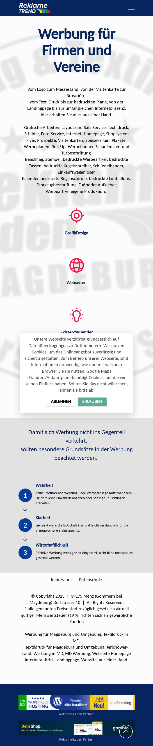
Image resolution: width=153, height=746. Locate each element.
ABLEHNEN (61, 402)
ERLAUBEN (92, 402)
